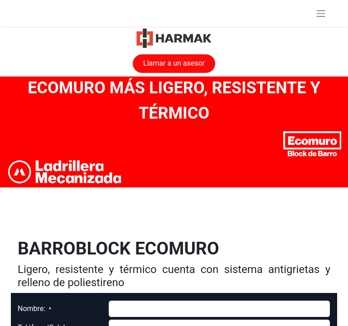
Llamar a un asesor (174, 63)
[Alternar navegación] (320, 13)
